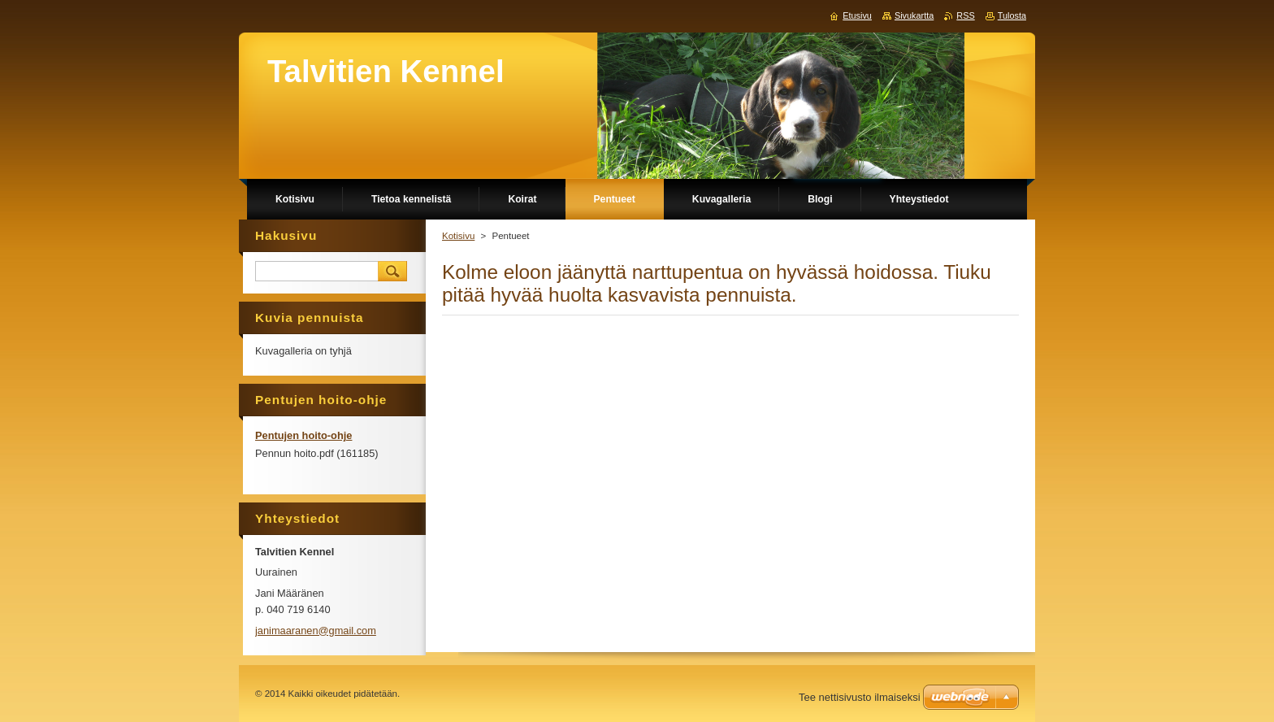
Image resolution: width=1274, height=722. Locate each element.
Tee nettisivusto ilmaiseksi (860, 697)
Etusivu (857, 15)
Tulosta (1012, 15)
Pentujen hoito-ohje (303, 435)
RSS (965, 15)
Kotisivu (458, 236)
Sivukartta (914, 15)
